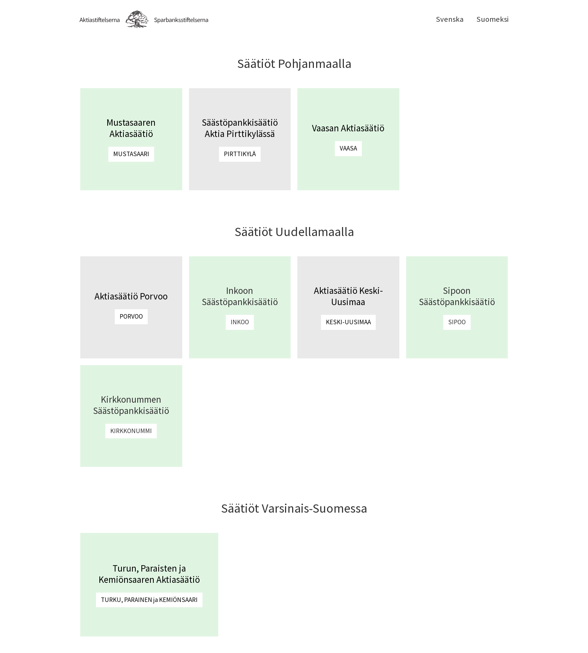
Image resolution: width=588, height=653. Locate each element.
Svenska (450, 19)
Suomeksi (492, 19)
